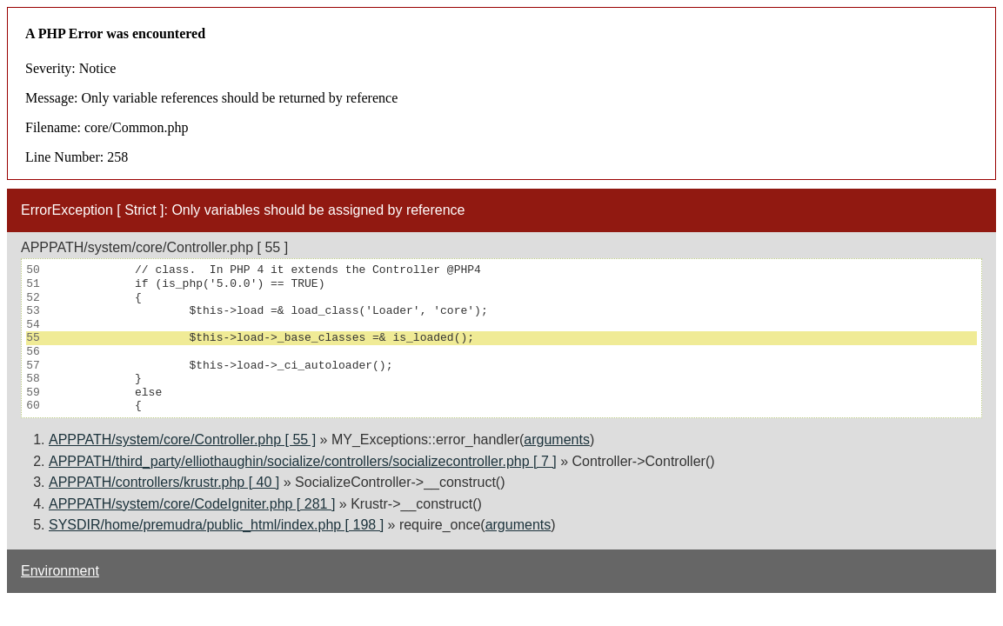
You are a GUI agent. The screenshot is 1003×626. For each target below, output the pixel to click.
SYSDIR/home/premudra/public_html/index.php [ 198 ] (216, 524)
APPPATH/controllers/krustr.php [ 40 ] (164, 482)
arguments (557, 439)
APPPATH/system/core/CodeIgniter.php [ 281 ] (192, 503)
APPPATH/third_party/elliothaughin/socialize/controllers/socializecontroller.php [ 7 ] (303, 461)
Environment (60, 570)
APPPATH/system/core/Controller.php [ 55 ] (182, 439)
